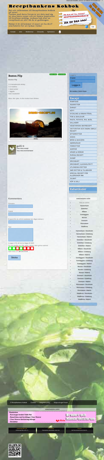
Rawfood (74, 101)
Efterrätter (76, 134)
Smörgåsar (75, 143)
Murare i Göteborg (84, 269)
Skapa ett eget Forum (61, 402)
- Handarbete (13, 412)
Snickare (84, 220)
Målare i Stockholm (84, 249)
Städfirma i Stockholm (84, 293)
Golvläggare (84, 214)
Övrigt (73, 107)
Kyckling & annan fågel (81, 114)
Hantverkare (84, 206)
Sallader (74, 123)
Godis (72, 137)
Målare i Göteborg (84, 252)
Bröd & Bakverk (77, 140)
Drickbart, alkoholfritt (81, 164)
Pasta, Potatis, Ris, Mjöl (81, 120)
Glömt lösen (82, 91)
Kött (72, 111)
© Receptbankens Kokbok (18, 402)
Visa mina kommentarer (25, 151)
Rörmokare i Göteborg (84, 287)
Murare (84, 217)
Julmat (73, 178)
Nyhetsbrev (51, 32)
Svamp (73, 158)
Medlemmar (29, 32)
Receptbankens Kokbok (44, 6)
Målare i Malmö (84, 255)
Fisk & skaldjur (77, 117)
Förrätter (75, 146)
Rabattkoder (78, 189)
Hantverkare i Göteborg (84, 234)
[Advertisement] (52, 53)
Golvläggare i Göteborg (84, 261)
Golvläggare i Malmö (84, 264)
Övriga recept (76, 155)
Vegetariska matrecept (81, 126)
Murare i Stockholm (84, 266)
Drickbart (74, 161)
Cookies (33, 402)
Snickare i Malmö (84, 281)
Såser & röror (77, 152)
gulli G (20, 146)
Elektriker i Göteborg (84, 243)
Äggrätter (75, 104)
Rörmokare (84, 223)
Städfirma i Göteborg (84, 296)
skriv (20, 32)
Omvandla (40, 32)
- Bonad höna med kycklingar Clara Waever (24, 417)
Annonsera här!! (52, 409)
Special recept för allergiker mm (79, 174)
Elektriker (84, 208)
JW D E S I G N (23, 251)
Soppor (73, 149)
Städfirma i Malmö (84, 299)
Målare (84, 212)
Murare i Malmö (84, 272)
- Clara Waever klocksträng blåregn (21, 419)
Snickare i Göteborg (84, 278)
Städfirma (84, 226)
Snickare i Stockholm (84, 275)
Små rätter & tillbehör (81, 170)
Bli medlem (74, 91)
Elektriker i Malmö (84, 246)
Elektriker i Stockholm (84, 240)
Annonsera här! (83, 199)
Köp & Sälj (74, 181)
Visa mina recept (22, 148)
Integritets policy (45, 402)
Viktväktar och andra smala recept (83, 130)
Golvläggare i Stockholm (84, 258)
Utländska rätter (78, 167)
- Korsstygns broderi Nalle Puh (20, 415)
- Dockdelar (13, 422)
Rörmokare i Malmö (84, 290)
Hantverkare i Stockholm (84, 231)
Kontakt (13, 32)
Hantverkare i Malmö (84, 237)
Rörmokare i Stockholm (84, 284)
